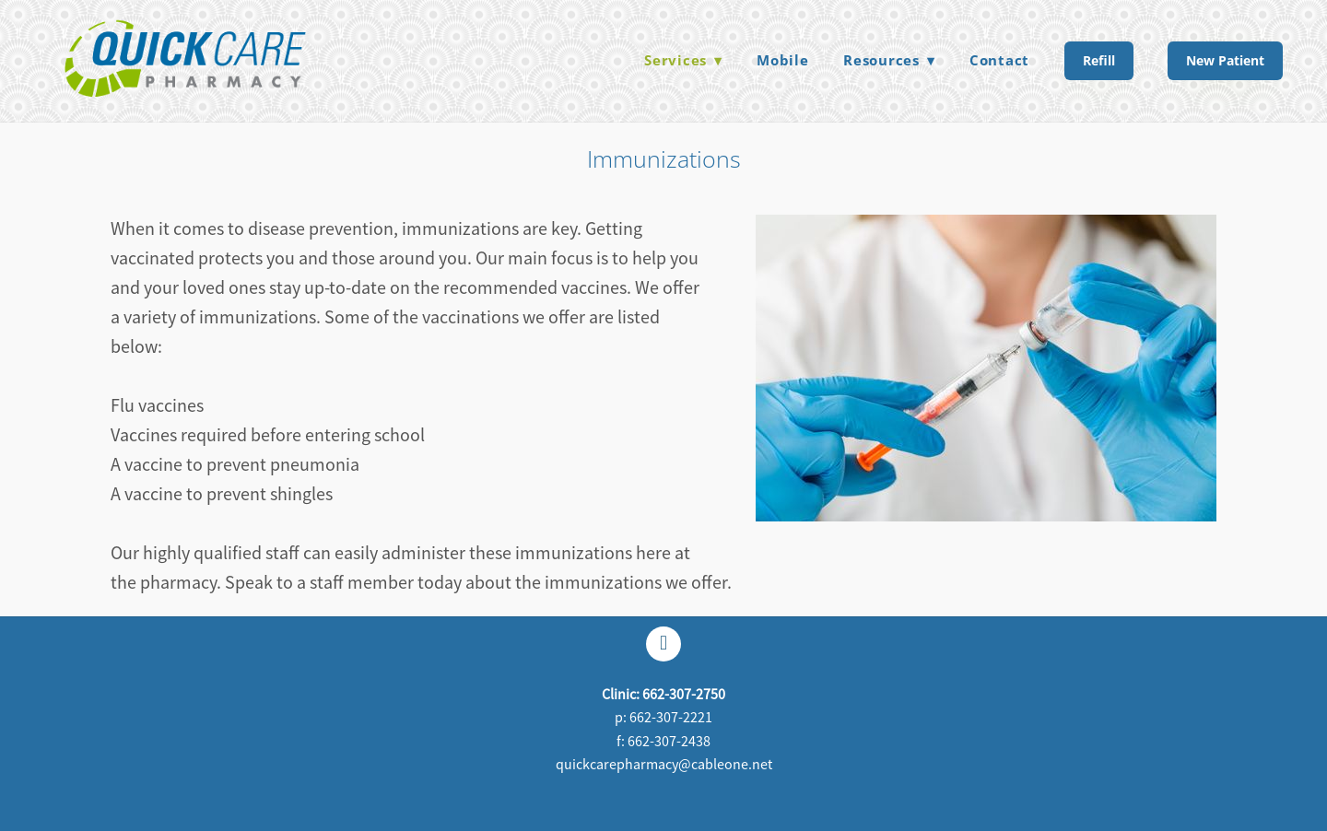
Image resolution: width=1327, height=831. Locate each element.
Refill (1099, 60)
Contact (999, 60)
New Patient (1225, 60)
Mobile (783, 60)
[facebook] (663, 643)
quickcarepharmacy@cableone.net (664, 764)
